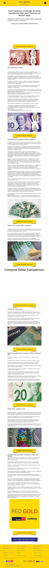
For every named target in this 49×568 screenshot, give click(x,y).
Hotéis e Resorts (36, 548)
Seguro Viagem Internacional (38, 546)
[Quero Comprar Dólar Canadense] (24, 305)
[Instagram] (12, 561)
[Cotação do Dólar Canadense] (24, 46)
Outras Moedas (5, 555)
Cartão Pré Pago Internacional (21, 555)
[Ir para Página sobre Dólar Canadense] (24, 539)
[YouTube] (9, 561)
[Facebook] (7, 561)
